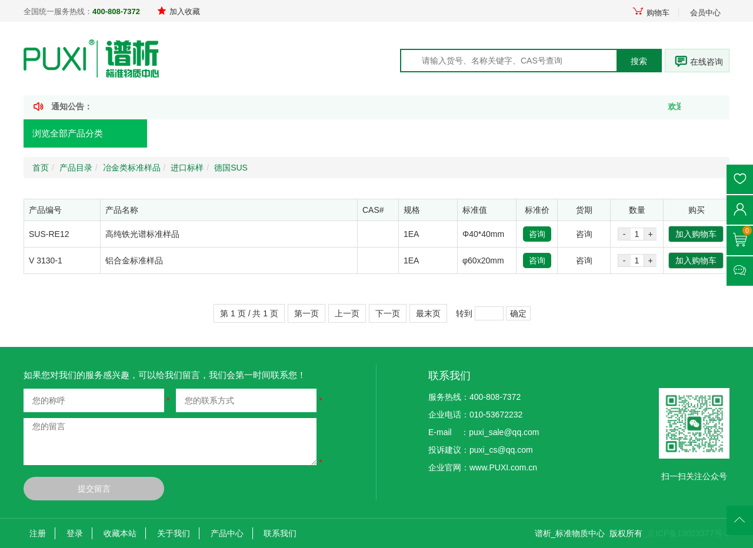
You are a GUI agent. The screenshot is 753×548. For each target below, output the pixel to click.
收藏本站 (120, 533)
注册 (37, 533)
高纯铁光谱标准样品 (142, 234)
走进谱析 (515, 134)
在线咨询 (706, 61)
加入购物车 (696, 234)
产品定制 (257, 134)
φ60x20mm (483, 260)
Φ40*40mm (483, 234)
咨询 (537, 234)
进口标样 (187, 167)
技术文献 (429, 134)
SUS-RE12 (49, 234)
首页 (178, 134)
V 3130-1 (45, 260)
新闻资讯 (343, 134)
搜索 (639, 61)
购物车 (650, 12)
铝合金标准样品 (134, 260)
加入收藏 (178, 11)
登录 (74, 533)
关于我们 (173, 533)
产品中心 (227, 533)
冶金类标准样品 (132, 167)
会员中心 (705, 12)
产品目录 (75, 167)
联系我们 (280, 533)
